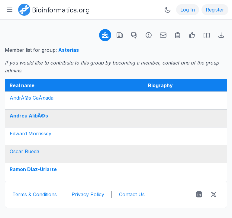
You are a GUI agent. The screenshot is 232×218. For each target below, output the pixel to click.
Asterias (68, 50)
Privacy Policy (88, 194)
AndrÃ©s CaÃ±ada (31, 98)
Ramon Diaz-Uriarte (33, 169)
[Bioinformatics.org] (52, 9)
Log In (187, 10)
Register (215, 10)
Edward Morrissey (30, 133)
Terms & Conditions (34, 194)
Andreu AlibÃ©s (29, 116)
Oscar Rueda (24, 151)
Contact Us (132, 194)
